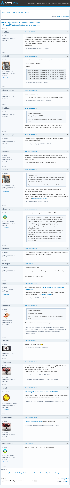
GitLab (48, 3)
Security (54, 3)
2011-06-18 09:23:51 (31, 90)
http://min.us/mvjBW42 (39, 198)
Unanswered (65, 16)
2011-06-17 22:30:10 (31, 32)
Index (3, 12)
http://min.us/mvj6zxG (54, 60)
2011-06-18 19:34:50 (31, 170)
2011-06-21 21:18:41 (31, 362)
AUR (59, 3)
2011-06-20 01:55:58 (31, 264)
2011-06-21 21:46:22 (31, 388)
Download (65, 3)
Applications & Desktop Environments (24, 23)
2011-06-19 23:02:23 (31, 249)
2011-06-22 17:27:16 (31, 443)
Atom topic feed (64, 479)
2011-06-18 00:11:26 (31, 56)
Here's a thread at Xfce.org (33, 421)
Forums (38, 3)
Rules (8, 12)
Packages (31, 3)
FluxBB (66, 481)
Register (20, 12)
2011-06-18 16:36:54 (31, 151)
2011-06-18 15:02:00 (31, 135)
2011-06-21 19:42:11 (31, 340)
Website (6, 78)
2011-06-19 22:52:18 (31, 209)
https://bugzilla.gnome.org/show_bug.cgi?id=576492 (41, 392)
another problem (47, 294)
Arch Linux (10, 3)
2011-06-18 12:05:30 (31, 108)
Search (14, 12)
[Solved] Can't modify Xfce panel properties (21, 25)
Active (58, 16)
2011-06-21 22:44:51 (31, 417)
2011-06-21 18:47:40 (31, 305)
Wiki (43, 3)
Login (27, 12)
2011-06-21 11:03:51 (31, 283)
